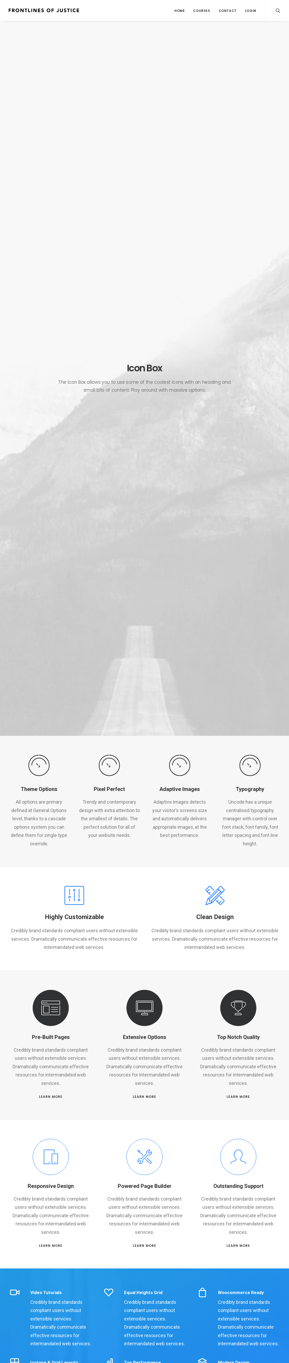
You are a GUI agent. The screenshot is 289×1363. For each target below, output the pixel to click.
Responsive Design (51, 1186)
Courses (201, 10)
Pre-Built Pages (51, 1037)
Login (250, 10)
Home (179, 10)
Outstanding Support (238, 1186)
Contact (228, 10)
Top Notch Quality (238, 1037)
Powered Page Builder (145, 1186)
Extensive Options (144, 1037)
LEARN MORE (51, 1096)
